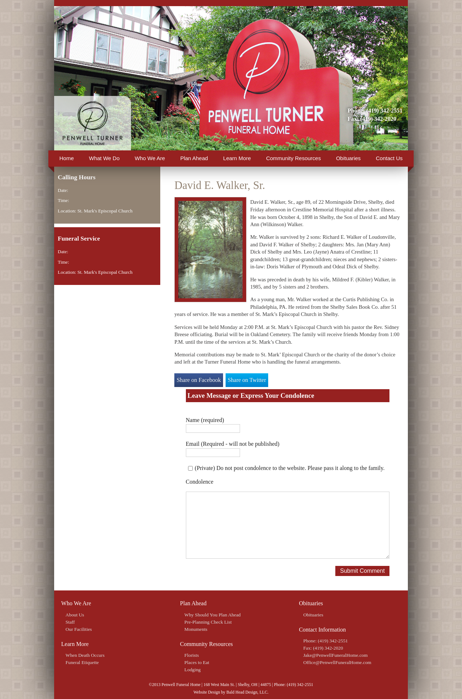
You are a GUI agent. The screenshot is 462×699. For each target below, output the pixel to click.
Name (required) (205, 420)
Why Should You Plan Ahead (212, 614)
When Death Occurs (85, 655)
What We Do (104, 158)
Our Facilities (79, 629)
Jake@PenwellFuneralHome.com (335, 655)
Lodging (192, 669)
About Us (75, 614)
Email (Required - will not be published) (233, 444)
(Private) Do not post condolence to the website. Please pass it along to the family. (290, 468)
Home (67, 158)
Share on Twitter (247, 380)
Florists (191, 655)
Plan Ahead (194, 158)
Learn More (237, 158)
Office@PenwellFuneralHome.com (337, 662)
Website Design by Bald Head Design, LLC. (231, 692)
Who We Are (150, 158)
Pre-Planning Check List (208, 622)
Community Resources (293, 158)
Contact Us (389, 158)
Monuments (196, 629)
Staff (70, 622)
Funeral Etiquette (82, 662)
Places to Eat (196, 662)
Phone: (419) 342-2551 (375, 110)
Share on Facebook (198, 380)
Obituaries (348, 158)
